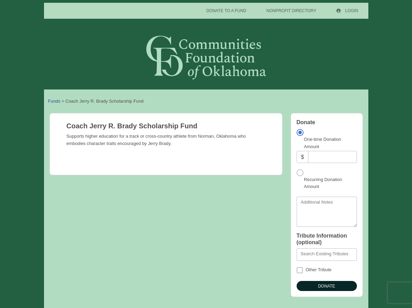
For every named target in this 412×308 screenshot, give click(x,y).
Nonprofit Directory (291, 10)
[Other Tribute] (300, 270)
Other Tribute (319, 269)
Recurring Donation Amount (323, 183)
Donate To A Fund (226, 10)
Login (347, 10)
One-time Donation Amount (322, 143)
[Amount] (332, 157)
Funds (54, 101)
